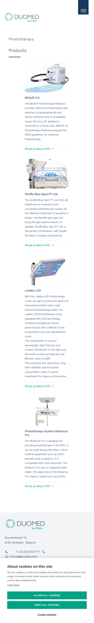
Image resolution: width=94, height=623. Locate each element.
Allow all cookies (47, 595)
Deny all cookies (47, 605)
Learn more (13, 585)
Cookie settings (47, 614)
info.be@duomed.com (23, 556)
